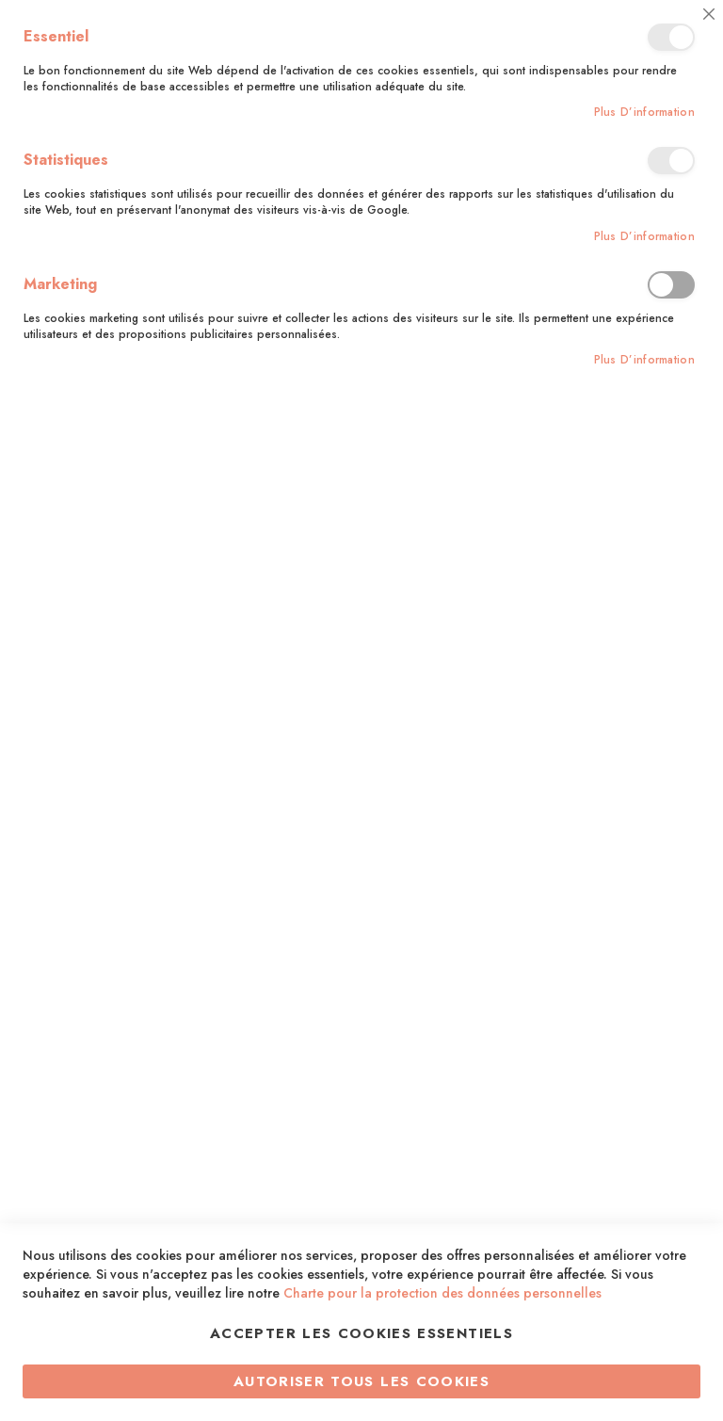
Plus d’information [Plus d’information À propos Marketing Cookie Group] (644, 360)
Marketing (671, 285)
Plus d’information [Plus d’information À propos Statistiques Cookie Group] (644, 237)
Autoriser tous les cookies (361, 1381)
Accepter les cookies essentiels (361, 1333)
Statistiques (671, 160)
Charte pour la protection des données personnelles (442, 1293)
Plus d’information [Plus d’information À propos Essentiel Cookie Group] (644, 113)
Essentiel (671, 37)
